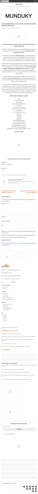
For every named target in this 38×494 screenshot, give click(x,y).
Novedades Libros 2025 (6, 272)
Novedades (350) (6, 307)
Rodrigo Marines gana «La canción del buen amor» (10, 333)
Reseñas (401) (5, 305)
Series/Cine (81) (5, 296)
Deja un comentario (16, 28)
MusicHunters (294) (6, 309)
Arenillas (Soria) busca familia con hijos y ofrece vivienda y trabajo (18, 379)
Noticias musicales (23, 174)
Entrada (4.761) (5, 287)
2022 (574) (5, 320)
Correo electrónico (5, 221)
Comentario (4, 203)
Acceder (13, 483)
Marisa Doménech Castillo (6, 365)
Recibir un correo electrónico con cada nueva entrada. (13, 237)
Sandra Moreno (4, 28)
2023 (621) (5, 319)
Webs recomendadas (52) (7, 297)
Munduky (19, 4)
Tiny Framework (8, 483)
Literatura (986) (5, 295)
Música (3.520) (5, 293)
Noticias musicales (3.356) (7, 304)
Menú (36, 1)
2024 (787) (5, 317)
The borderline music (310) (8, 308)
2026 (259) (5, 314)
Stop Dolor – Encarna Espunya (18, 369)
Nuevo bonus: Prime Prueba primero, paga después (10, 269)
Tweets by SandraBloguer (9, 434)
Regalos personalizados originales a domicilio (11, 275)
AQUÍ (12, 159)
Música (17, 174)
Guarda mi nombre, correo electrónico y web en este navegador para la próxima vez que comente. (18, 232)
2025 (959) (5, 316)
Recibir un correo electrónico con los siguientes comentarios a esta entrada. (18, 235)
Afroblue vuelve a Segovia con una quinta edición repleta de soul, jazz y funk (15, 346)
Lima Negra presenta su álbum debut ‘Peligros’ (21, 372)
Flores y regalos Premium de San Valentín (10, 278)
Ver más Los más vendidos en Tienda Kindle (9, 327)
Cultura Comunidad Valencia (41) (9, 299)
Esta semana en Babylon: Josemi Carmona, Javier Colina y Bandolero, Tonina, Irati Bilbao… (18, 336)
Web (2, 225)
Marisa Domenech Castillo (6, 375)
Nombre (3, 216)
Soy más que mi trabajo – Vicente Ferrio (8, 343)
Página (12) (5, 288)
